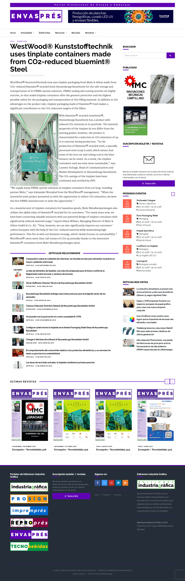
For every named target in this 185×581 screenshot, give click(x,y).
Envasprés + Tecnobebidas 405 (71, 449)
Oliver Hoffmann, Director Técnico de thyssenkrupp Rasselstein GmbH (59, 283)
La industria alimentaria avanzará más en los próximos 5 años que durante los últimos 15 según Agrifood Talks (155, 292)
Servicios (117, 495)
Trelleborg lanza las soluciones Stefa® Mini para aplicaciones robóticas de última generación (155, 331)
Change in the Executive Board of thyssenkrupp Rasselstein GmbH (57, 339)
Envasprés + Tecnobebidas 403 (155, 449)
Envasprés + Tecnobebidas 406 (29, 449)
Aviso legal (79, 574)
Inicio (13, 33)
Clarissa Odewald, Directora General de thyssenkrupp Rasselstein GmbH (60, 306)
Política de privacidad (100, 574)
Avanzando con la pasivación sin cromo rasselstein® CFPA (53, 317)
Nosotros (90, 33)
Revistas (76, 33)
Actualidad (27, 33)
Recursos (61, 33)
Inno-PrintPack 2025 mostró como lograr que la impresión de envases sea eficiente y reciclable (155, 319)
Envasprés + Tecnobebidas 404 (113, 449)
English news (22, 41)
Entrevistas (44, 33)
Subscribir (149, 183)
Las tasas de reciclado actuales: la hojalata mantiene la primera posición (60, 362)
